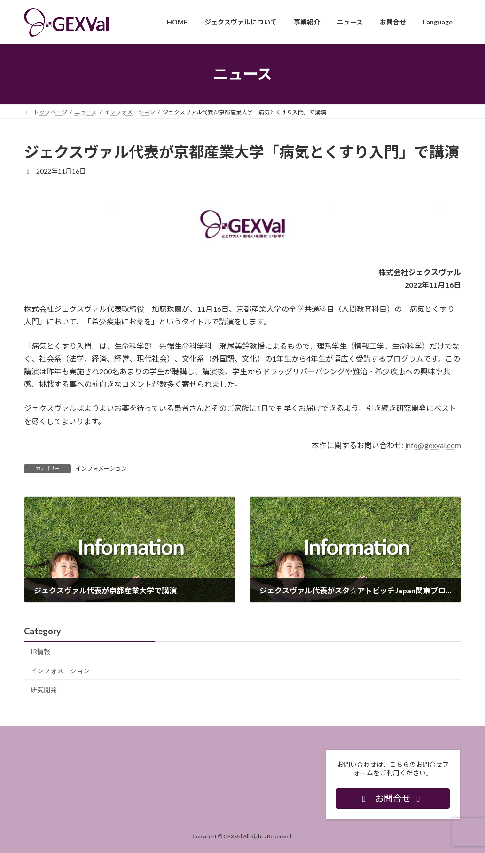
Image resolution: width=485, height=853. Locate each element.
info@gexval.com (433, 445)
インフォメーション (101, 468)
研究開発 (44, 690)
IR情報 (40, 652)
